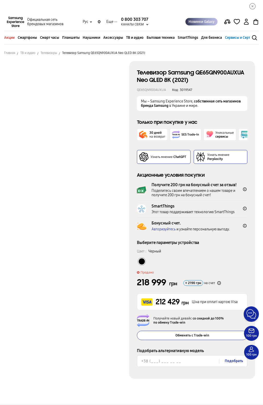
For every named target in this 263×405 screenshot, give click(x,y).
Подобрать (234, 361)
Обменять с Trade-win (192, 336)
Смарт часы (49, 38)
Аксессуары (113, 38)
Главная (9, 53)
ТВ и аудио (135, 38)
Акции (9, 38)
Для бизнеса (211, 38)
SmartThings (188, 38)
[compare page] (227, 22)
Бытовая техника (161, 38)
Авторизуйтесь (164, 229)
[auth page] (246, 22)
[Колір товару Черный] (142, 262)
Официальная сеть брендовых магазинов (45, 22)
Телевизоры (49, 53)
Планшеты (71, 38)
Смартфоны (27, 38)
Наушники (91, 38)
